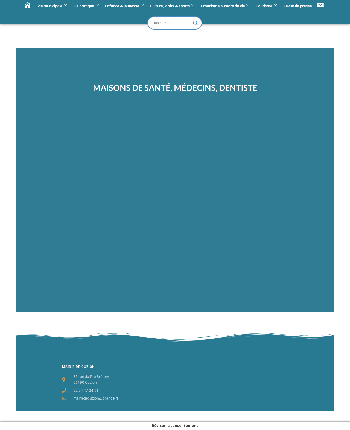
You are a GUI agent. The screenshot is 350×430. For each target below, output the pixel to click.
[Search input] (172, 23)
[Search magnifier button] (195, 23)
